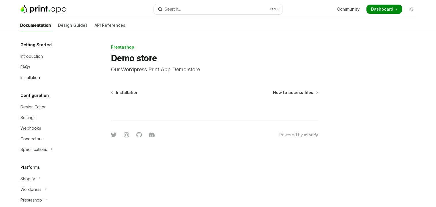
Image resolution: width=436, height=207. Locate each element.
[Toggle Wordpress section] (52, 189)
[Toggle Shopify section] (52, 179)
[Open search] (218, 9)
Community (348, 9)
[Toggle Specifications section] (52, 149)
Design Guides (73, 27)
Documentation (35, 27)
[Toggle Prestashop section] (52, 200)
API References (110, 27)
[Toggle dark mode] (411, 9)
